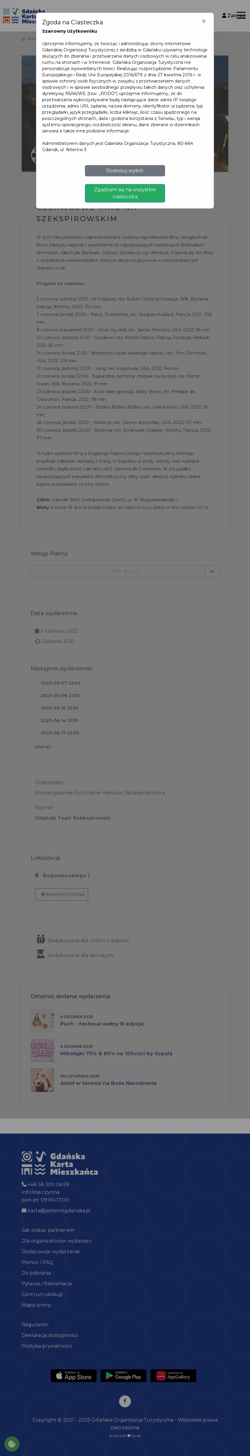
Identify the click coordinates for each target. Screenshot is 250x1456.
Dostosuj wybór (125, 170)
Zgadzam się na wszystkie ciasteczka (125, 193)
